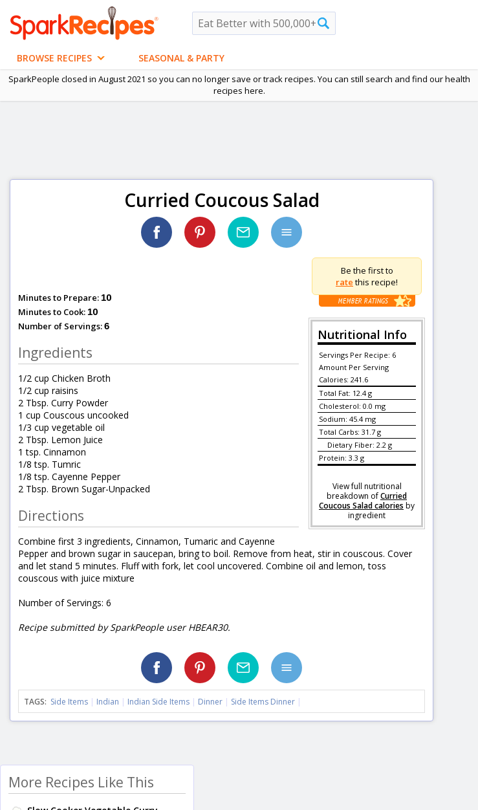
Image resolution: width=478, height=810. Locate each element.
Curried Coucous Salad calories (363, 500)
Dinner (210, 701)
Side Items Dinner (263, 701)
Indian (107, 701)
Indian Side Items (158, 701)
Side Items (69, 701)
